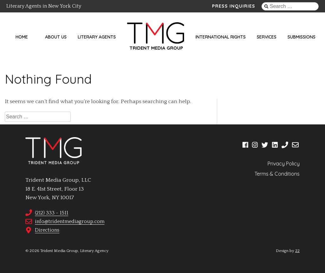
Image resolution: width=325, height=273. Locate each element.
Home (22, 37)
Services (266, 37)
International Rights (221, 37)
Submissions (301, 37)
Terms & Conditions (277, 174)
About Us (56, 37)
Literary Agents (97, 37)
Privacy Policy (284, 163)
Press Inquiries (233, 6)
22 (297, 250)
